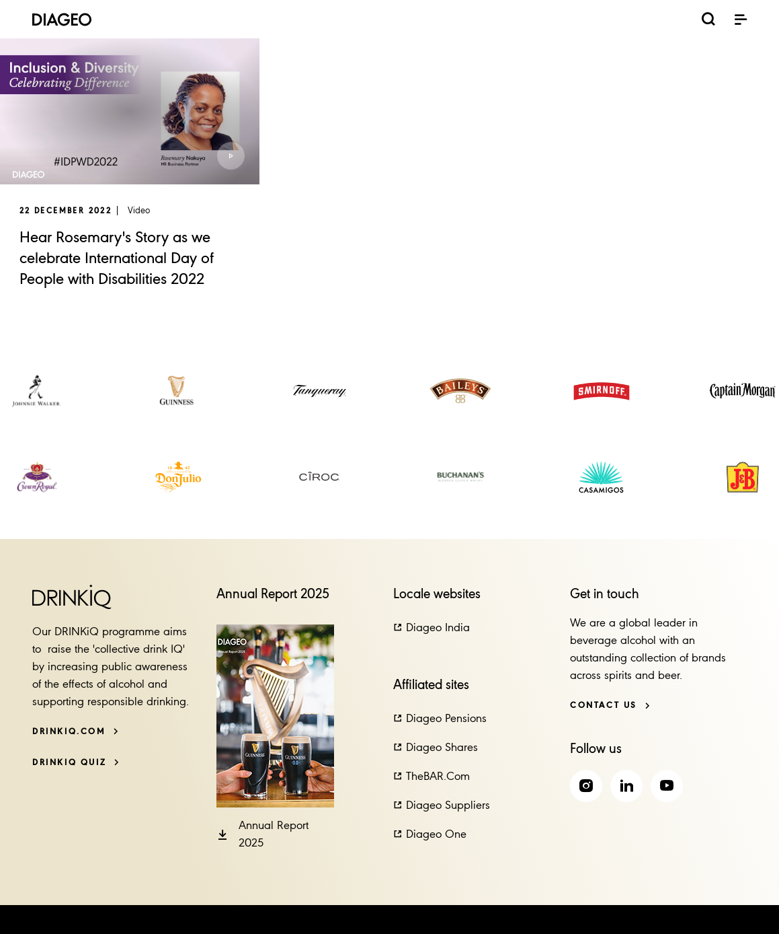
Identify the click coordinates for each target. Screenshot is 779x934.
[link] (37, 391)
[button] (228, 153)
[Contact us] (610, 705)
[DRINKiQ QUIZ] (76, 762)
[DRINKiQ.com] (75, 731)
